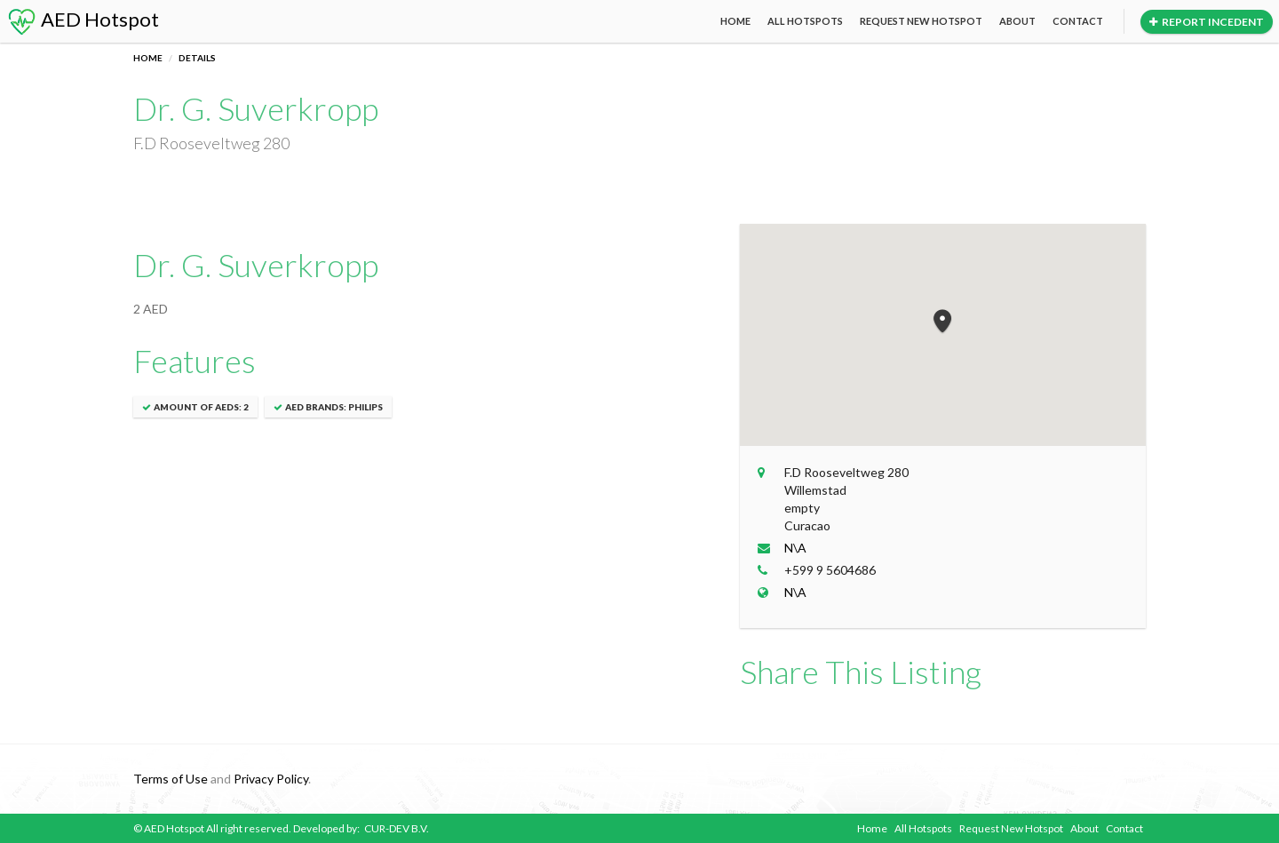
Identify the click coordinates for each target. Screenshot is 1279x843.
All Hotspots (805, 21)
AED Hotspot (82, 19)
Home (735, 21)
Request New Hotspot (921, 21)
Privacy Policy (271, 778)
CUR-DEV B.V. (396, 828)
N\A (795, 547)
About (1017, 21)
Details (197, 57)
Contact (1078, 21)
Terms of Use (170, 778)
